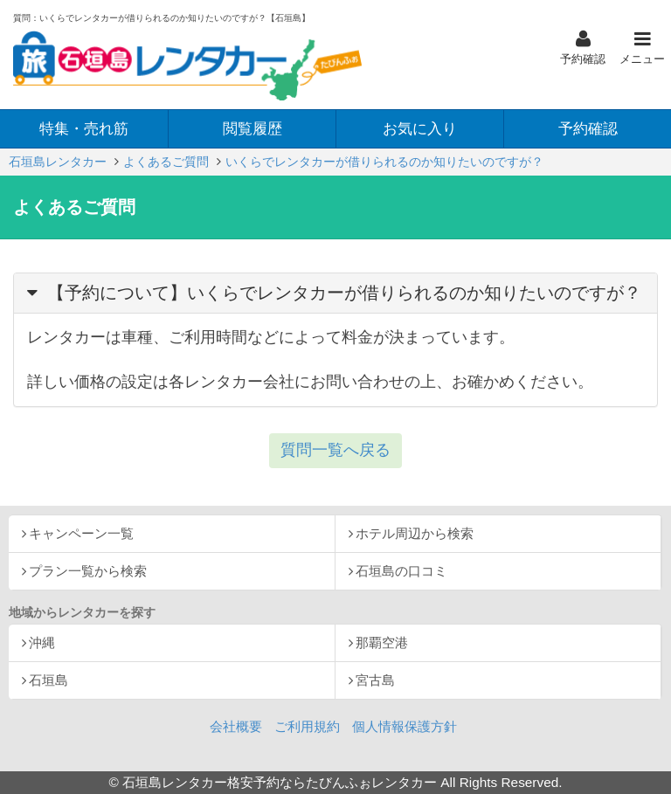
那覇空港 (382, 642)
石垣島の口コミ (401, 570)
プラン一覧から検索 (88, 570)
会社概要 (236, 726)
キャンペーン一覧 (81, 533)
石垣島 (48, 680)
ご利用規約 (307, 726)
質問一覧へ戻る (335, 450)
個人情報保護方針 (404, 726)
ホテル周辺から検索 (415, 533)
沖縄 (42, 642)
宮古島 (375, 680)
